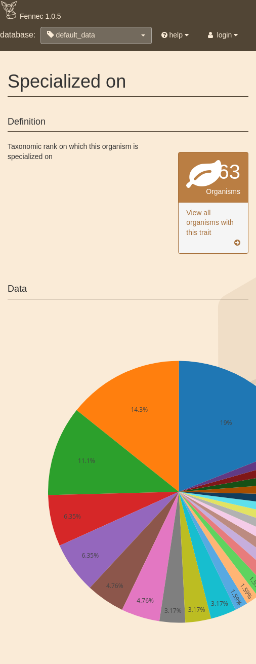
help (175, 35)
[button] (96, 35)
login (222, 35)
